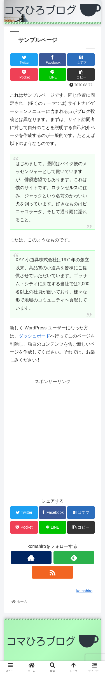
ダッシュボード (34, 336)
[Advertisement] (52, 438)
